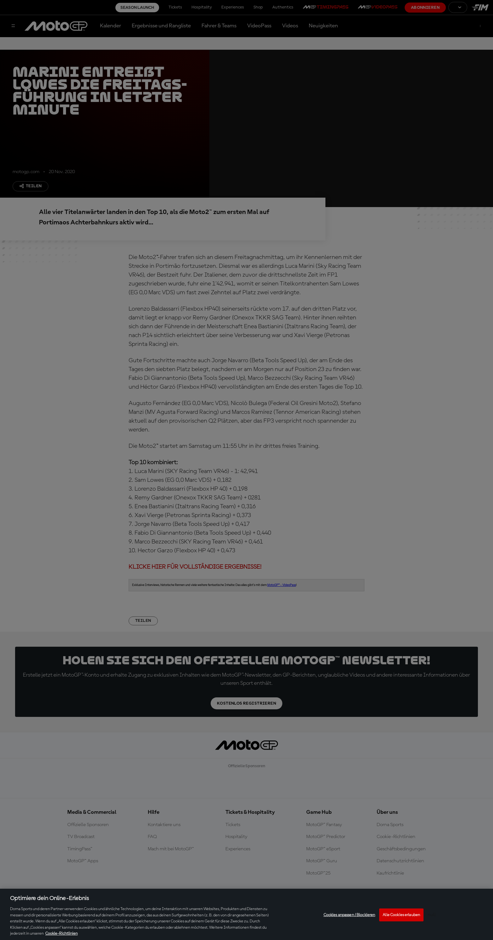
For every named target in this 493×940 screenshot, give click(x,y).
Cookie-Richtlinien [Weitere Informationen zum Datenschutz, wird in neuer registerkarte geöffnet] (61, 934)
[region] (246, 914)
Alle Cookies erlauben (401, 915)
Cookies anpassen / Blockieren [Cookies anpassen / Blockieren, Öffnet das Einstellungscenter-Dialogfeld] (349, 915)
